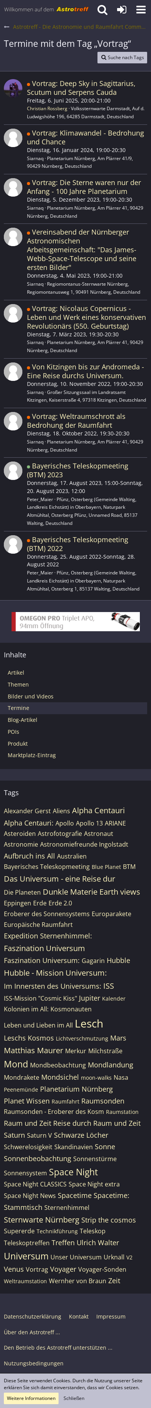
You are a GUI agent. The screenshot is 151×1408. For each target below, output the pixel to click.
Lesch (89, 1023)
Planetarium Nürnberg (76, 1089)
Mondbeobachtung (58, 1065)
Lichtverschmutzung (82, 1038)
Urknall (114, 1257)
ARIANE (115, 823)
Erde (40, 903)
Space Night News (30, 1195)
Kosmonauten (71, 1009)
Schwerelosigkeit (28, 1147)
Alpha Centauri (98, 810)
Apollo (64, 823)
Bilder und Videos (31, 696)
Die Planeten (22, 892)
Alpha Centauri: (29, 822)
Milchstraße (105, 1051)
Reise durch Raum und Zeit (97, 1123)
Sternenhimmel (66, 1207)
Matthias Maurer (33, 1050)
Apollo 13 (89, 823)
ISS (108, 986)
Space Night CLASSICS (35, 1184)
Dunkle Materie (70, 892)
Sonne (105, 1146)
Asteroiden (20, 833)
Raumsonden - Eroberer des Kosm (54, 1111)
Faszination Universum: (42, 960)
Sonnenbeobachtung (37, 1158)
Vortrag (37, 1269)
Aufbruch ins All (29, 855)
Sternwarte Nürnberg (41, 1219)
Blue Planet (106, 866)
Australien (72, 856)
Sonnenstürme (95, 1159)
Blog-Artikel (22, 719)
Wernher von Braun (77, 1281)
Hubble (118, 960)
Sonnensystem (25, 1173)
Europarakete (111, 914)
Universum (26, 1256)
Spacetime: (111, 1195)
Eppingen (17, 903)
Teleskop (93, 1231)
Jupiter (89, 998)
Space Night (73, 1172)
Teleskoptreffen (27, 1243)
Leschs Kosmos (29, 1037)
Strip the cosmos (108, 1219)
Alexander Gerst (27, 811)
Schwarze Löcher (81, 1135)
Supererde (19, 1231)
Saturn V (39, 1135)
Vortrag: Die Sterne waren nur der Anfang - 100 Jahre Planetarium (84, 187)
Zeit (114, 1280)
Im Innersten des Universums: (52, 986)
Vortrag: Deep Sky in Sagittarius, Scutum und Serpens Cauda (81, 88)
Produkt (18, 743)
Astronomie (21, 844)
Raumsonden (102, 1100)
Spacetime (75, 1195)
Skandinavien (73, 1147)
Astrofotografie (60, 833)
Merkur (75, 1051)
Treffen (63, 1242)
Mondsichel (60, 1077)
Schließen (74, 1398)
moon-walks (96, 1077)
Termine (18, 707)
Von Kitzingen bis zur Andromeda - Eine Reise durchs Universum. (85, 371)
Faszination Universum (44, 948)
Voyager (63, 1269)
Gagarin (93, 960)
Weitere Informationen (31, 1398)
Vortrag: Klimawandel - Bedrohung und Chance (85, 137)
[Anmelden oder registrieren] (121, 9)
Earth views (119, 892)
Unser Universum (76, 1257)
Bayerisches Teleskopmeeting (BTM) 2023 (77, 470)
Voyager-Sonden (102, 1269)
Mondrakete (21, 1077)
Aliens (61, 811)
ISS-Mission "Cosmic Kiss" (40, 998)
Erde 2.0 (60, 903)
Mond (16, 1064)
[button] (141, 9)
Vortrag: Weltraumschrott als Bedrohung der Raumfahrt (76, 421)
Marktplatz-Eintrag (32, 755)
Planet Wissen (27, 1100)
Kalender (114, 998)
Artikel (16, 672)
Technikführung (57, 1231)
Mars (118, 1037)
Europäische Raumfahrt (38, 924)
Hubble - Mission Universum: (55, 973)
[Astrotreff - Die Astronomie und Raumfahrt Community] (46, 9)
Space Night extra (94, 1184)
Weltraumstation (25, 1281)
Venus (14, 1269)
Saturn (14, 1135)
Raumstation (122, 1111)
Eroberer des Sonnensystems (47, 914)
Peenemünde (21, 1089)
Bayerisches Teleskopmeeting (47, 866)
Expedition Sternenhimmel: (48, 935)
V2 (129, 1257)
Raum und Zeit (27, 1123)
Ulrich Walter (98, 1242)
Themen (18, 684)
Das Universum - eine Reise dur (59, 879)
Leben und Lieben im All (38, 1025)
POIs (13, 731)
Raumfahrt (65, 1101)
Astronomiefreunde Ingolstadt (84, 844)
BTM (129, 866)
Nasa (121, 1077)
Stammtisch (23, 1207)
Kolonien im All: (26, 1009)
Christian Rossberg (47, 108)
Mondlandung (110, 1064)
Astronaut (98, 833)
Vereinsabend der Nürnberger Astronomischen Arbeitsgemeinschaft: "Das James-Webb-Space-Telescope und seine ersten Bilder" (81, 249)
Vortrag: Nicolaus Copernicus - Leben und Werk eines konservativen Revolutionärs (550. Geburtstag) (86, 317)
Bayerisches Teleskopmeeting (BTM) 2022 (77, 544)
